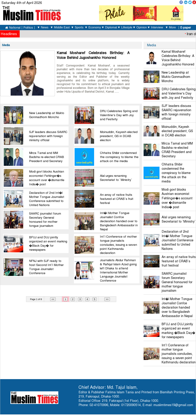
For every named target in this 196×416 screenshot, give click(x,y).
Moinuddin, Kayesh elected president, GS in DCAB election (119, 136)
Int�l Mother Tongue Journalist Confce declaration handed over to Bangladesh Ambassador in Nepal (119, 221)
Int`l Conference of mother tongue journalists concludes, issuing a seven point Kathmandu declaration (118, 245)
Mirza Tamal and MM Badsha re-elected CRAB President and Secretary (46, 157)
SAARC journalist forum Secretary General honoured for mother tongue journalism (177, 282)
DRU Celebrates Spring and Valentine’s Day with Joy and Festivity (119, 115)
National (14, 27)
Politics (28, 27)
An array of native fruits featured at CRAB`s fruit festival (116, 199)
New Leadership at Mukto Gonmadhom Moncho (176, 77)
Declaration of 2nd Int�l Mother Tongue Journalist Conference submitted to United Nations (177, 240)
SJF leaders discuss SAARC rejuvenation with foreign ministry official (48, 136)
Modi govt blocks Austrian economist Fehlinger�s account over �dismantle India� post (177, 198)
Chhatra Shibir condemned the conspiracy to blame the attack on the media (119, 157)
